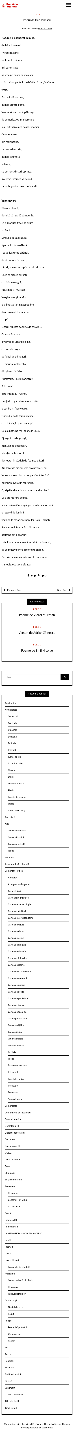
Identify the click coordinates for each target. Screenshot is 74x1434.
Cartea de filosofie (17, 951)
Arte (7, 823)
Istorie (8, 1253)
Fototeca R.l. (11, 1219)
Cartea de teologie (17, 1011)
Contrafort (13, 723)
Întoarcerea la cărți (17, 1065)
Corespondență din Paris (20, 1280)
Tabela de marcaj (16, 810)
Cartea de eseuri (16, 937)
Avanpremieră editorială (17, 864)
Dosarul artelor (12, 1159)
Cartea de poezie (16, 984)
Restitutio (13, 1085)
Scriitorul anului (13, 1374)
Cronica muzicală (16, 844)
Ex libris (12, 1052)
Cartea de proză (16, 991)
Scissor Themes (62, 1424)
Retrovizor (13, 1092)
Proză (8, 1347)
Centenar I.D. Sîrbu (17, 1199)
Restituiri (9, 1367)
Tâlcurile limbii (12, 1401)
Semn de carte (15, 1099)
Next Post (62, 590)
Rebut (11, 1313)
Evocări (8, 1213)
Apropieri (12, 877)
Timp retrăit (11, 1407)
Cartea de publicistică (18, 998)
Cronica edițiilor (16, 1025)
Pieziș (11, 790)
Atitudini (9, 857)
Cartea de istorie (16, 964)
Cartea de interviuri (18, 958)
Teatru (11, 850)
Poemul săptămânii (17, 1327)
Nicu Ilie (21, 1424)
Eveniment (10, 1186)
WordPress (47, 1427)
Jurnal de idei (14, 756)
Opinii (11, 776)
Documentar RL (12, 1146)
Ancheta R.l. (11, 817)
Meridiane (10, 1273)
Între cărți (13, 1072)
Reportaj (9, 1360)
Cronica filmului (16, 837)
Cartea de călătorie (17, 911)
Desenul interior (16, 1045)
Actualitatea (11, 709)
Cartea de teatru (16, 1005)
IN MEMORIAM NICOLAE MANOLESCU (24, 1233)
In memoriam (12, 1226)
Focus (11, 1058)
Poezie (37, 14)
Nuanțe (11, 770)
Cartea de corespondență (20, 917)
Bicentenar (13, 1193)
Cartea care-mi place (18, 897)
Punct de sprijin (16, 1079)
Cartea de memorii (17, 978)
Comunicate (11, 1105)
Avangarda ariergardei (19, 884)
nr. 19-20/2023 (45, 28)
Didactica (12, 729)
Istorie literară (12, 1260)
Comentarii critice (14, 870)
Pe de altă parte (16, 783)
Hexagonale (14, 1287)
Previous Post (14, 590)
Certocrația (13, 716)
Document (10, 1139)
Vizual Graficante (34, 1424)
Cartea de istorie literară (20, 971)
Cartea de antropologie (19, 904)
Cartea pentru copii (17, 1018)
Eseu (7, 1166)
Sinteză (8, 1381)
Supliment (10, 1387)
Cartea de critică (16, 924)
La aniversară (14, 1206)
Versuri (11, 1340)
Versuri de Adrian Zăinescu (37, 633)
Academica (10, 703)
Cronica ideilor (15, 1032)
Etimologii (10, 1172)
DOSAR (8, 1152)
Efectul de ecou (15, 1307)
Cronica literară (15, 1038)
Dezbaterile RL (12, 1125)
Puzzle (11, 803)
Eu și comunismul (13, 1179)
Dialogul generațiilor (15, 1132)
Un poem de (14, 1334)
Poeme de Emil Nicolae (37, 650)
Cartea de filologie (17, 944)
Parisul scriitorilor (17, 1293)
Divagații (12, 736)
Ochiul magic (11, 1300)
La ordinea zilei (15, 763)
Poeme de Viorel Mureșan (37, 615)
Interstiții (12, 749)
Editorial (12, 743)
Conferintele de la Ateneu (17, 1112)
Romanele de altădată (19, 1267)
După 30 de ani (15, 1394)
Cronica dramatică (17, 830)
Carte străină (14, 891)
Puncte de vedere (17, 797)
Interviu (9, 1246)
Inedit (8, 1240)
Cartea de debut (16, 931)
